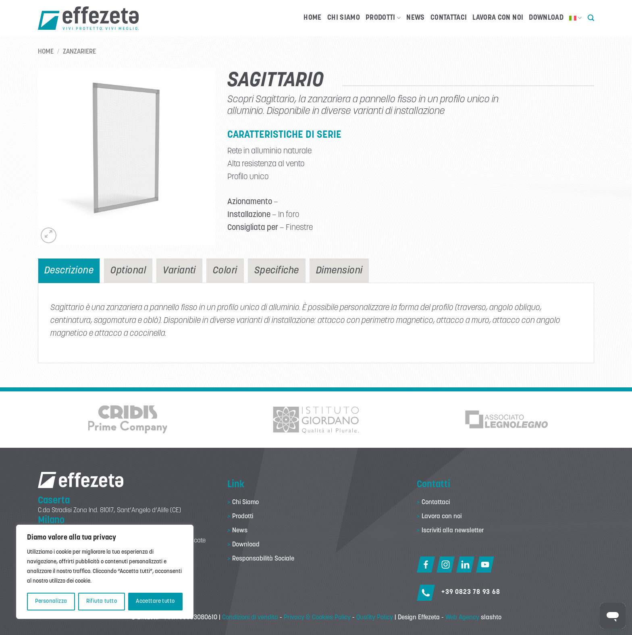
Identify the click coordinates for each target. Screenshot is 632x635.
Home (312, 17)
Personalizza (51, 601)
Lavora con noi (497, 17)
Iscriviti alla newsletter (453, 530)
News (415, 17)
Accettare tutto (155, 601)
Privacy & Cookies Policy (317, 617)
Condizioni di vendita (250, 617)
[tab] (69, 271)
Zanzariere (79, 52)
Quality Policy (374, 617)
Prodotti (383, 18)
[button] (591, 18)
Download (546, 17)
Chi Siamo (343, 17)
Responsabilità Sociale (263, 559)
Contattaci (448, 17)
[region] (104, 572)
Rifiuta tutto (101, 601)
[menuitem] (575, 18)
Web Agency (462, 617)
